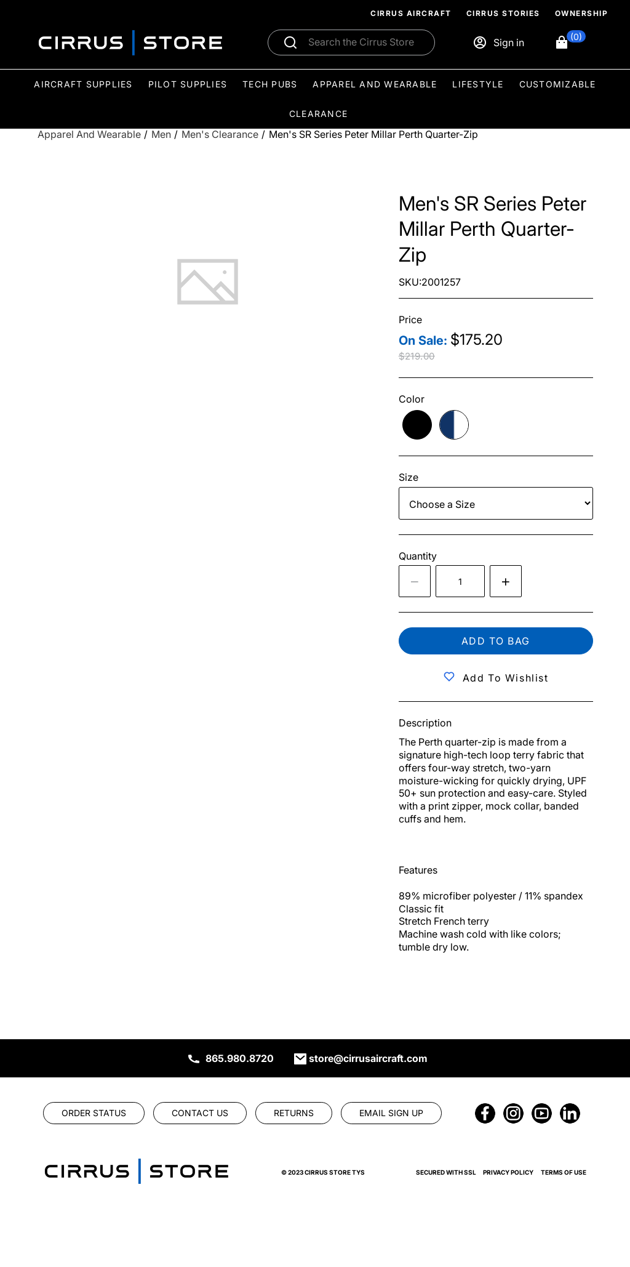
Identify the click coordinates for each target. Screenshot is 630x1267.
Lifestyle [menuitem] (477, 84)
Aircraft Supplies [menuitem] (83, 84)
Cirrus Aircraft (411, 13)
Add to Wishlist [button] (506, 678)
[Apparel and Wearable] (89, 134)
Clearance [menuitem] (318, 113)
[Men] (161, 134)
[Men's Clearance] (220, 134)
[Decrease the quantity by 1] (415, 581)
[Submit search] (290, 42)
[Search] (364, 42)
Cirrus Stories (503, 13)
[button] (570, 42)
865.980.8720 (239, 1058)
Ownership (581, 13)
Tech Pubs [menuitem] (269, 84)
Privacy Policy (508, 1172)
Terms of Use (563, 1172)
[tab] (207, 281)
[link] (94, 1113)
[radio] (417, 425)
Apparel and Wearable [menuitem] (375, 84)
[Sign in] (498, 42)
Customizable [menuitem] (557, 84)
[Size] (496, 503)
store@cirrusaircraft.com (368, 1058)
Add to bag (495, 641)
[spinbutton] (460, 581)
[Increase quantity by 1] (506, 581)
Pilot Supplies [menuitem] (188, 84)
